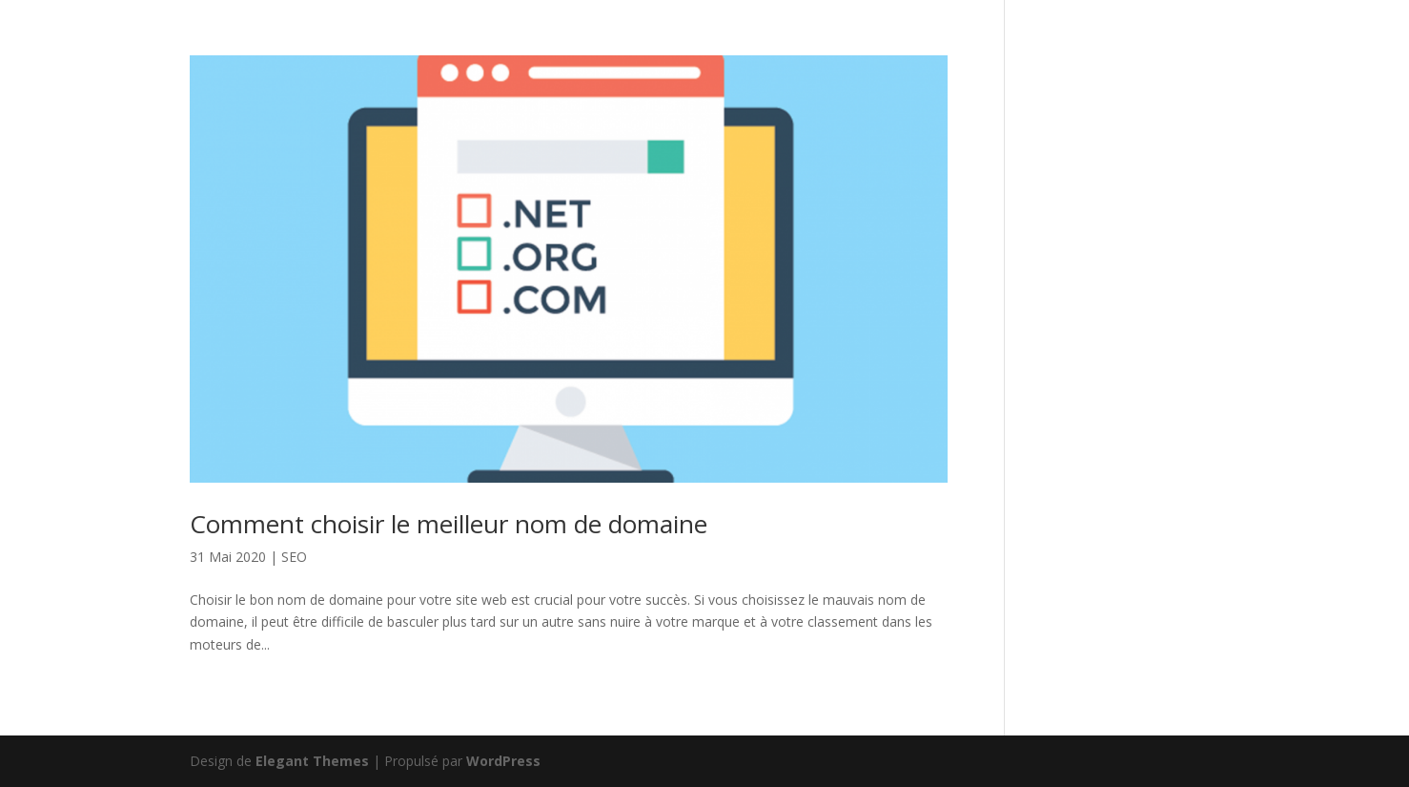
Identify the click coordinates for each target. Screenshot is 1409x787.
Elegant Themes (312, 761)
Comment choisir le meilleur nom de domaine (448, 524)
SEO (294, 557)
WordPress (503, 761)
